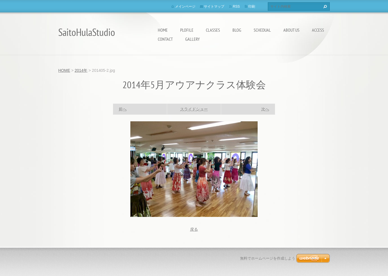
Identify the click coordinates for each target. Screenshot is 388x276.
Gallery (192, 39)
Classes (213, 30)
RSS (236, 6)
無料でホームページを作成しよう (267, 258)
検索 (324, 6)
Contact (165, 39)
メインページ (185, 6)
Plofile (186, 30)
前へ (123, 109)
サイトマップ (214, 6)
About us (291, 30)
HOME (163, 30)
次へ (265, 109)
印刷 (251, 6)
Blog (236, 30)
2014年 (81, 70)
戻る (194, 229)
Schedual (262, 30)
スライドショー (194, 109)
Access (318, 30)
